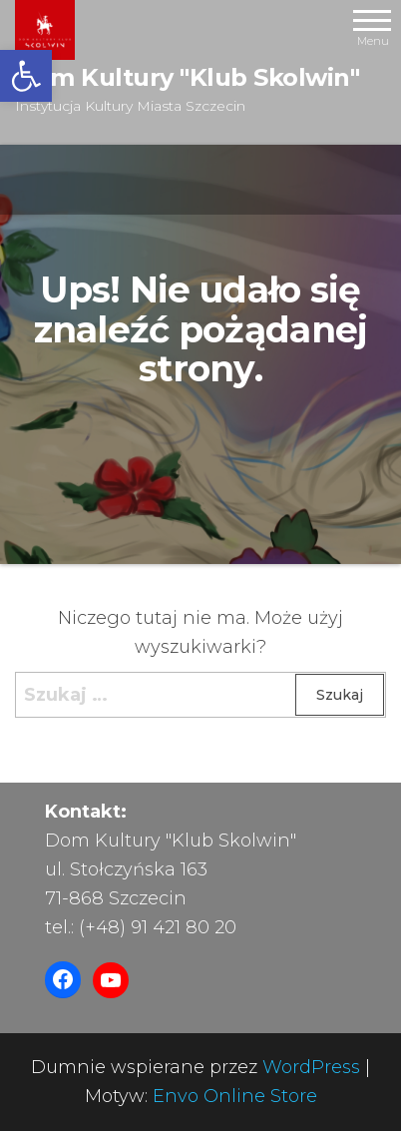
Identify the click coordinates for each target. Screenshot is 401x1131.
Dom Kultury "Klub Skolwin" (187, 77)
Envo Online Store (235, 1096)
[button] (26, 76)
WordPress (311, 1067)
